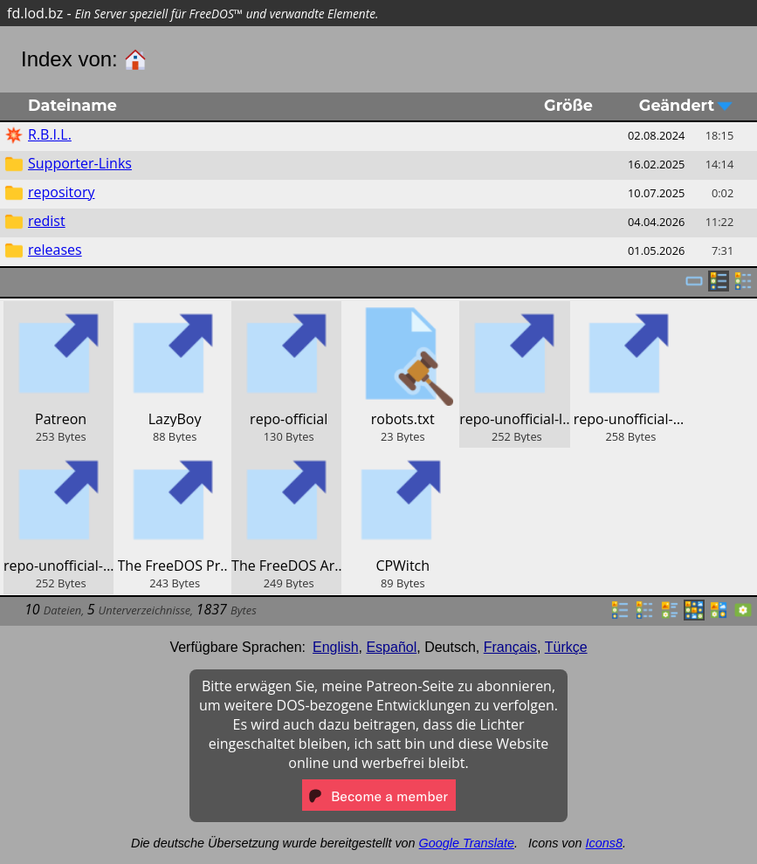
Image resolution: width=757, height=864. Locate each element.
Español (391, 647)
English (335, 647)
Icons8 (604, 843)
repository (61, 192)
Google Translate (466, 843)
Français (510, 647)
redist (46, 220)
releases (55, 249)
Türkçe (566, 647)
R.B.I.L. (50, 134)
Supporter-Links (80, 163)
